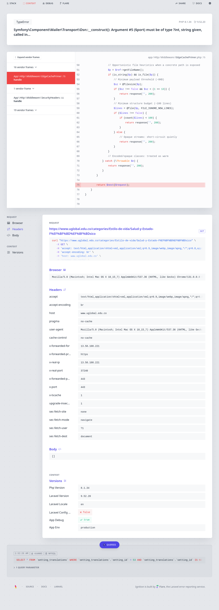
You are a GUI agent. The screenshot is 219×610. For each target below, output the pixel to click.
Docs (44, 586)
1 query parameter (26, 567)
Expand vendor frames (27, 57)
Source (30, 586)
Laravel (58, 586)
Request (12, 217)
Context (12, 246)
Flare (160, 586)
